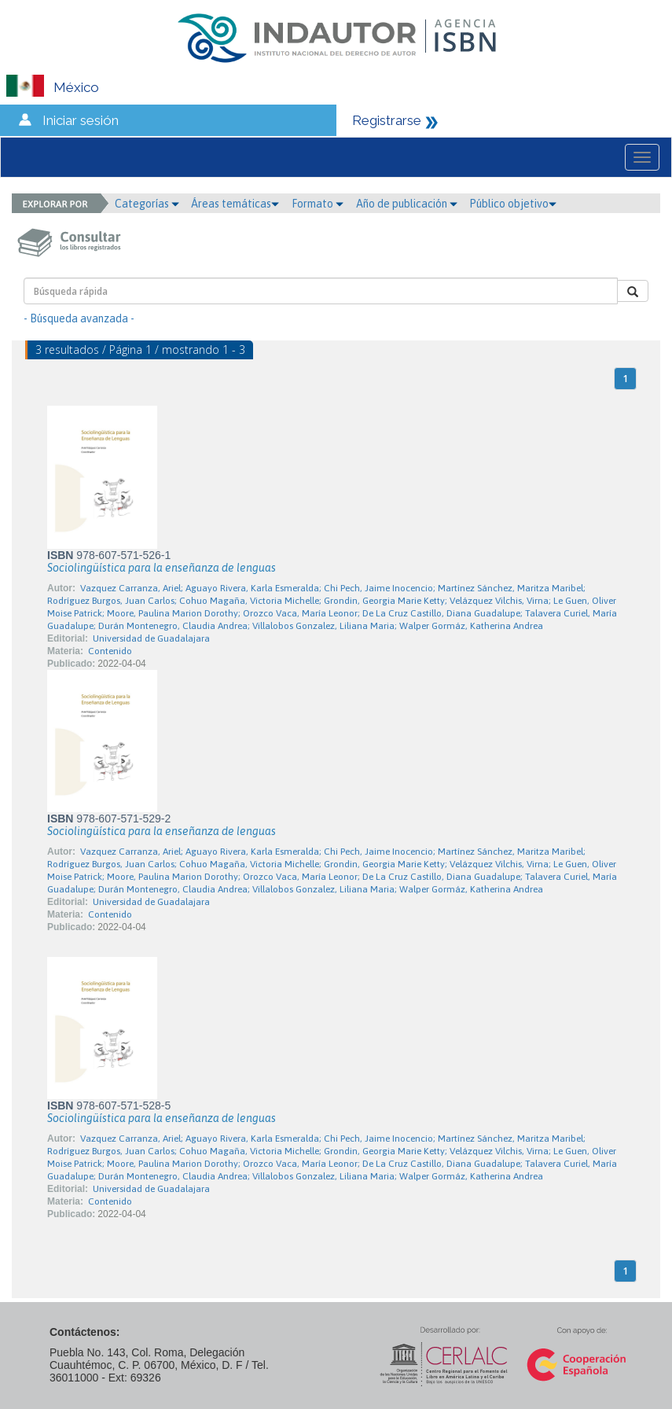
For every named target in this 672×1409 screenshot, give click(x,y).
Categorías (147, 203)
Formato (317, 203)
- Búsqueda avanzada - (79, 318)
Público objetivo (512, 203)
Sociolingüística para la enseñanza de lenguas (161, 567)
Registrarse (386, 120)
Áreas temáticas (235, 203)
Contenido (110, 651)
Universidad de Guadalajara (151, 638)
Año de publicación (406, 203)
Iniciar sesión (80, 120)
